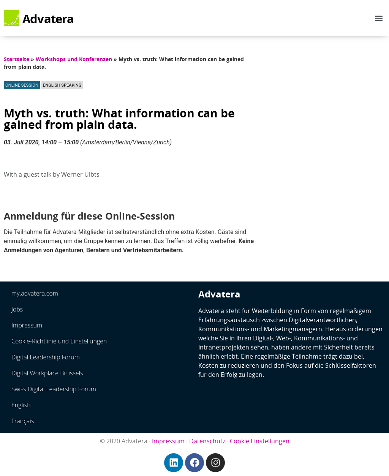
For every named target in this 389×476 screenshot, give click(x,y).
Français (22, 421)
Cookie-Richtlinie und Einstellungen (59, 341)
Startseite (16, 59)
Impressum (26, 325)
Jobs (17, 309)
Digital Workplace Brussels (47, 373)
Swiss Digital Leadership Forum (53, 389)
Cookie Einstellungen (259, 441)
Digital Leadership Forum (45, 357)
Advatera (48, 19)
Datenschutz (207, 441)
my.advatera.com (34, 293)
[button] (379, 18)
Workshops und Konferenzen (74, 59)
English (21, 405)
